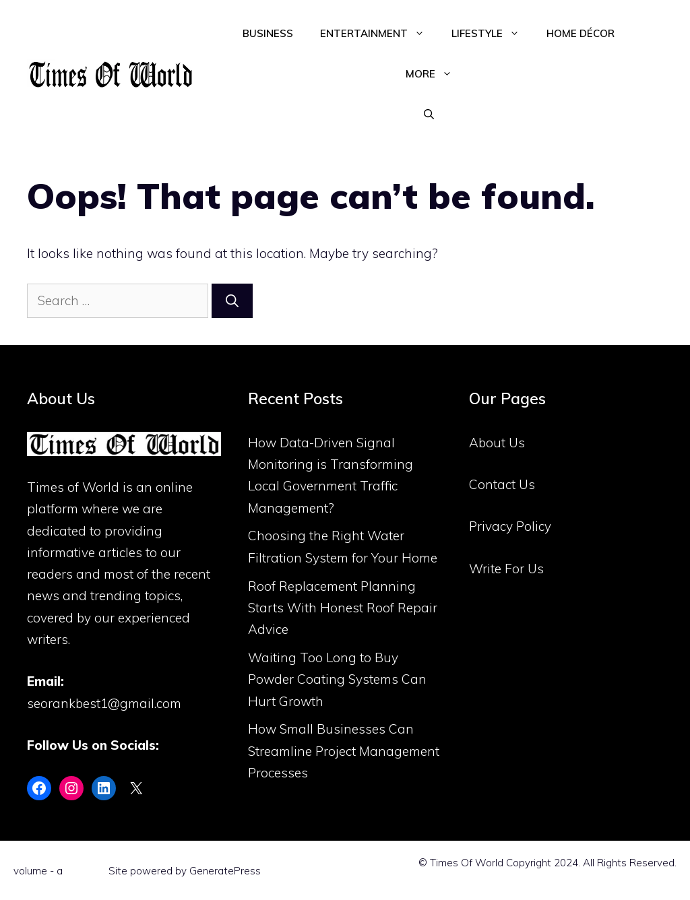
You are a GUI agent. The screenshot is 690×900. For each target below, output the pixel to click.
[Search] (232, 301)
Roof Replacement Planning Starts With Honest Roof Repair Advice (342, 608)
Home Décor (580, 33)
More (436, 74)
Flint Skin (85, 870)
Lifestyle (492, 33)
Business (268, 33)
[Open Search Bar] (428, 114)
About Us (497, 443)
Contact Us (502, 484)
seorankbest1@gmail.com (104, 703)
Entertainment (379, 33)
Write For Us (506, 568)
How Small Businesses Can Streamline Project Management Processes (343, 751)
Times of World (73, 487)
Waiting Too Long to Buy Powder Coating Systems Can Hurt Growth (337, 679)
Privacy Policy (510, 526)
